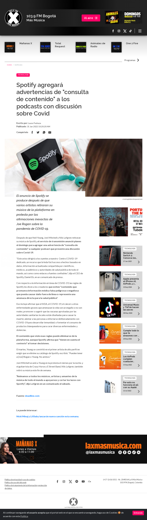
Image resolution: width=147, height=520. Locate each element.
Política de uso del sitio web (15, 482)
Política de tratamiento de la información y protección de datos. (26, 486)
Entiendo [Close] (138, 513)
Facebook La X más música (113, 31)
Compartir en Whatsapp (44, 132)
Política (24, 516)
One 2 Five (132, 43)
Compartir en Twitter (38, 132)
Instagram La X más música (119, 31)
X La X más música (125, 31)
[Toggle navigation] (140, 31)
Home (9, 65)
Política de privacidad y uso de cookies (20, 480)
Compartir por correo (49, 132)
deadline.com (32, 395)
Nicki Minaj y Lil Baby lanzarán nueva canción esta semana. (47, 416)
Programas (129, 60)
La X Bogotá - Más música (13, 18)
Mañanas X (25, 43)
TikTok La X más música (130, 31)
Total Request (60, 45)
